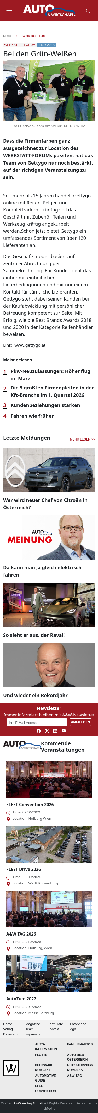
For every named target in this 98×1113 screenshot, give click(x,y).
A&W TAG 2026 (21, 934)
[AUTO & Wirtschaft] (49, 10)
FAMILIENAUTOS (80, 1044)
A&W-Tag (74, 1076)
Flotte (41, 1055)
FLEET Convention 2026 (30, 804)
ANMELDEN (80, 722)
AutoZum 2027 (21, 999)
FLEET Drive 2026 (23, 869)
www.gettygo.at (29, 345)
